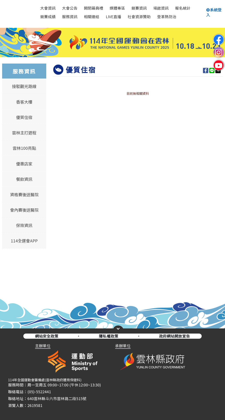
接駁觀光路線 (24, 86)
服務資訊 (69, 16)
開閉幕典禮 (93, 8)
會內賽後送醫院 (24, 210)
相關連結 (91, 16)
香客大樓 (24, 102)
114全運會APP (24, 241)
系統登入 (214, 12)
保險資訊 (24, 225)
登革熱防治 (166, 16)
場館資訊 (161, 8)
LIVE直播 (113, 16)
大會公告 (69, 8)
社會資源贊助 (139, 16)
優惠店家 (24, 163)
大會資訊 (48, 8)
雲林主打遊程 (24, 133)
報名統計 (183, 8)
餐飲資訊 (24, 179)
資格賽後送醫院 (24, 194)
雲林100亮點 (24, 148)
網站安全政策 (46, 336)
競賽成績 (48, 16)
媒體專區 (117, 8)
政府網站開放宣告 (174, 336)
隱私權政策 (108, 336)
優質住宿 (24, 117)
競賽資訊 (139, 8)
